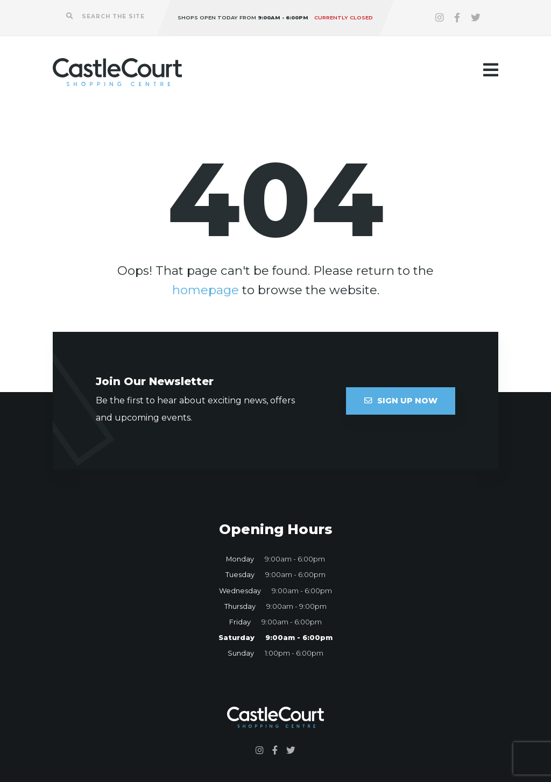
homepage (205, 289)
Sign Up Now (400, 401)
